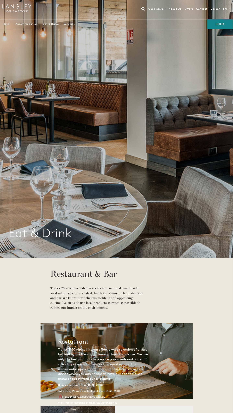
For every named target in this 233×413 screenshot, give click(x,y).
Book (220, 24)
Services (69, 23)
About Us (174, 9)
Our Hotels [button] (156, 9)
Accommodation (26, 23)
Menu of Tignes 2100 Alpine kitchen (82, 396)
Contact (201, 9)
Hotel (6, 23)
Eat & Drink (50, 23)
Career (214, 9)
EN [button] (226, 9)
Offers (188, 9)
